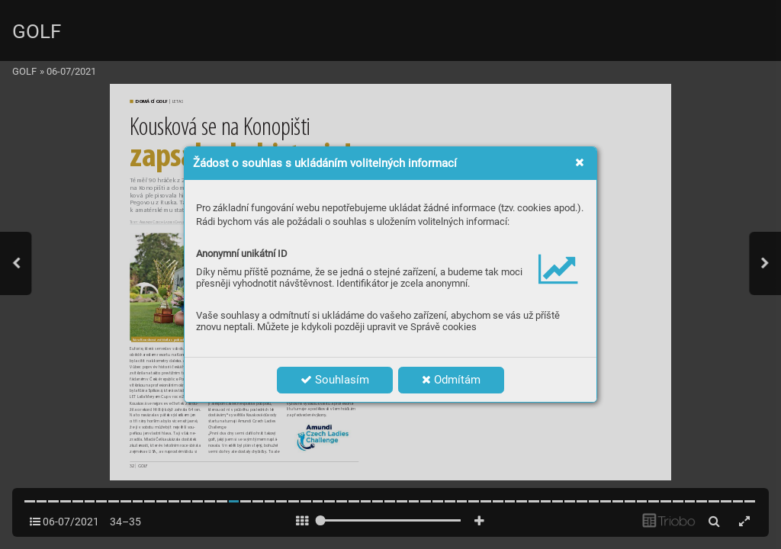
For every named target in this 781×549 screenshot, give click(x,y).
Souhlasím (335, 380)
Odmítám (451, 380)
